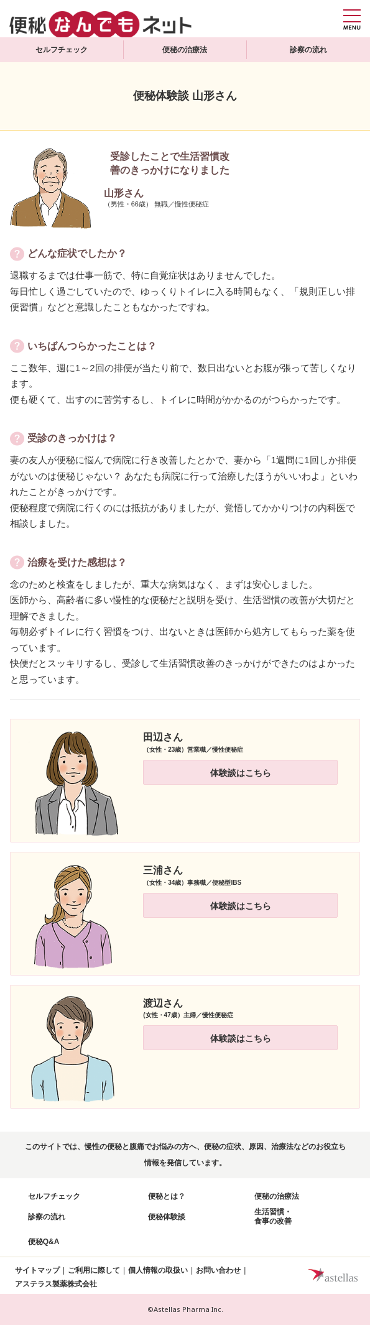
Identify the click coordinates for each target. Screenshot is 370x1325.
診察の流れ (308, 49)
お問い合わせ (218, 1270)
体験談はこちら (240, 773)
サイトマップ (37, 1270)
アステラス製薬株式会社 (56, 1284)
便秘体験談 (166, 1216)
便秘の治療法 (184, 49)
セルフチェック (61, 49)
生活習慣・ (273, 1216)
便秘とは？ (166, 1196)
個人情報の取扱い (158, 1270)
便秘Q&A (44, 1241)
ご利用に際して (94, 1270)
